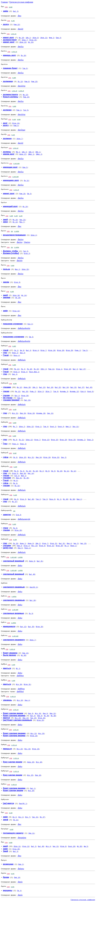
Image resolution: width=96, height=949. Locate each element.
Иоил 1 (73, 573)
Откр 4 (27, 573)
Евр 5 (58, 39)
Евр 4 (19, 418)
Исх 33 (41, 771)
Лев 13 (25, 687)
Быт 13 (42, 407)
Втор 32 (55, 481)
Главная (4, 2)
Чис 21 (22, 231)
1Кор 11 (43, 39)
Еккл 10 (71, 890)
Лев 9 (45, 750)
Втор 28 (60, 369)
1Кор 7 (25, 42)
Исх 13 (34, 573)
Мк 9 (15, 462)
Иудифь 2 (81, 462)
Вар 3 (20, 908)
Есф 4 (82, 412)
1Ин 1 (34, 407)
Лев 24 (23, 434)
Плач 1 (15, 467)
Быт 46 (31, 525)
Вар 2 (79, 525)
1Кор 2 (22, 449)
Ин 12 (19, 407)
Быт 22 (58, 407)
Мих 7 (21, 233)
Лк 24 (36, 388)
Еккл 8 (90, 412)
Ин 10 (59, 496)
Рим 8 (26, 85)
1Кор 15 (25, 283)
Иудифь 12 (74, 412)
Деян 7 (33, 673)
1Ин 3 (24, 160)
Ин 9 (22, 369)
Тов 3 (44, 525)
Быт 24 (65, 407)
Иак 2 (17, 283)
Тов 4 (45, 449)
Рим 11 (51, 388)
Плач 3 (23, 467)
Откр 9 (17, 297)
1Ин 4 (30, 160)
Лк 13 (20, 85)
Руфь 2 (77, 369)
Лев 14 (17, 922)
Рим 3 (19, 573)
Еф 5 (29, 204)
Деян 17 (22, 162)
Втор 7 (43, 369)
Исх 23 (18, 755)
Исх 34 (19, 719)
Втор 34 (24, 416)
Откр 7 (45, 571)
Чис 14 (31, 498)
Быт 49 (41, 890)
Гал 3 (16, 500)
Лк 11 (26, 190)
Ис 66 (23, 689)
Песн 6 (52, 525)
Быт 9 (32, 752)
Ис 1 (59, 525)
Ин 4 (42, 496)
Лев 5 (20, 576)
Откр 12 (15, 327)
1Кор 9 (35, 39)
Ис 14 (15, 233)
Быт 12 (23, 659)
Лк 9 (31, 645)
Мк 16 (15, 231)
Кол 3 (30, 341)
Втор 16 (41, 755)
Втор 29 (69, 369)
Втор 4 (36, 369)
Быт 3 (15, 11)
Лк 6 (15, 481)
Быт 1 (32, 829)
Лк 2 (16, 369)
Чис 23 (33, 755)
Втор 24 (15, 129)
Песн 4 (16, 374)
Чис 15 (83, 571)
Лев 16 (38, 815)
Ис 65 (79, 890)
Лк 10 (17, 313)
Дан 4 (27, 736)
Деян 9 (31, 571)
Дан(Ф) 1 (23, 845)
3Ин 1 (37, 160)
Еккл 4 (61, 449)
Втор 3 (16, 391)
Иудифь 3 (64, 412)
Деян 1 (23, 571)
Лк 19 (15, 571)
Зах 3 (22, 371)
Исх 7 (27, 859)
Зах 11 (50, 434)
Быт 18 (50, 407)
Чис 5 (76, 571)
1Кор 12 (30, 449)
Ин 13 (25, 99)
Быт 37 (81, 407)
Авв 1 (68, 449)
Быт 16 (32, 631)
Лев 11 (31, 876)
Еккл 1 (53, 449)
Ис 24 (30, 44)
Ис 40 (26, 502)
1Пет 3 (43, 388)
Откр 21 (53, 571)
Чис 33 (25, 412)
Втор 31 (27, 719)
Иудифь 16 (40, 434)
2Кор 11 (17, 890)
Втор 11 (50, 573)
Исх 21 (15, 434)
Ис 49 (65, 525)
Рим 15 (34, 85)
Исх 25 (30, 815)
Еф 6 (31, 354)
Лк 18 (35, 496)
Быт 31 (73, 407)
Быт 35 (31, 659)
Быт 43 (89, 407)
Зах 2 (63, 481)
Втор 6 (42, 573)
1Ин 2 (28, 39)
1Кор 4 (33, 247)
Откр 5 (15, 498)
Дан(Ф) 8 (33, 617)
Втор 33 (39, 659)
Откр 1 (59, 388)
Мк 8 (16, 496)
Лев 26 (23, 498)
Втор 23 (40, 757)
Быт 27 (82, 388)
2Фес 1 (31, 162)
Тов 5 (84, 369)
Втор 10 (51, 369)
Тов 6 (24, 72)
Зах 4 (14, 393)
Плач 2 (15, 371)
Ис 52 (17, 510)
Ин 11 (66, 496)
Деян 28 (27, 407)
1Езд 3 (41, 412)
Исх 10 (20, 736)
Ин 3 (14, 859)
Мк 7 (15, 449)
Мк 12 (17, 412)
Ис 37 (14, 527)
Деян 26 (30, 801)
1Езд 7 (48, 412)
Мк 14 (16, 388)
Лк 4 (23, 388)
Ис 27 (42, 859)
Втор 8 (63, 890)
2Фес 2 (39, 162)
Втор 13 (45, 462)
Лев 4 (69, 571)
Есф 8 (18, 541)
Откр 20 (15, 892)
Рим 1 (18, 116)
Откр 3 (27, 266)
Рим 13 (17, 25)
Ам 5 (86, 890)
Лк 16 (23, 58)
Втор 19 (31, 434)
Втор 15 (33, 42)
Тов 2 (38, 525)
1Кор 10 (16, 311)
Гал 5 (25, 116)
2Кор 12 (22, 44)
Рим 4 (16, 132)
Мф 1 (18, 160)
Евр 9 (30, 750)
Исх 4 (20, 859)
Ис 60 (72, 525)
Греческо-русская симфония (21, 2)
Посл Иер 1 (34, 391)
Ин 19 (21, 39)
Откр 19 (67, 388)
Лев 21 (19, 502)
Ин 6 (47, 496)
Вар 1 (23, 500)
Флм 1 (51, 39)
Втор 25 (72, 462)
